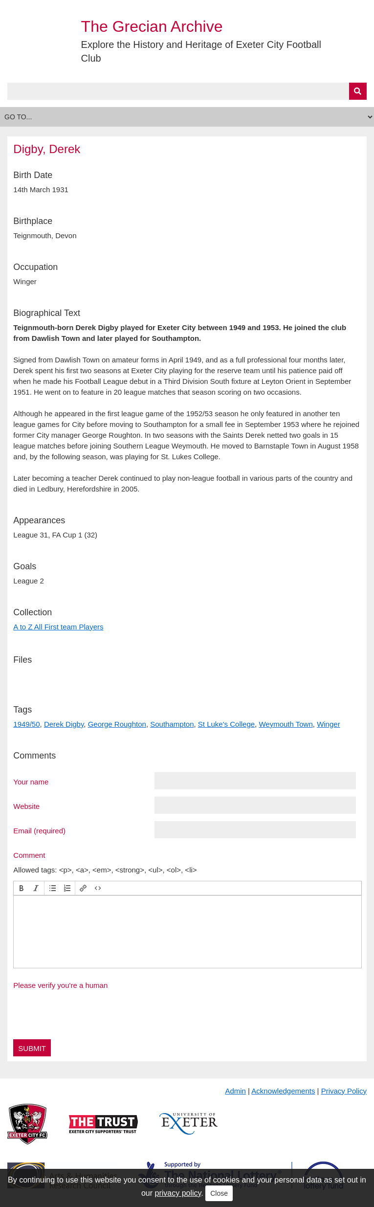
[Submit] (358, 91)
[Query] (186, 91)
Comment (29, 855)
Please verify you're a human (60, 985)
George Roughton (117, 724)
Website (26, 806)
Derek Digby (64, 724)
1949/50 (26, 724)
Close (219, 1193)
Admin (235, 1091)
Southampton (172, 724)
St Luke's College (226, 724)
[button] (21, 888)
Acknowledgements (283, 1091)
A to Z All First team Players (58, 627)
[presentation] (21, 888)
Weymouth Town (285, 724)
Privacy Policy (344, 1091)
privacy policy (178, 1193)
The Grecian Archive (152, 26)
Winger (328, 724)
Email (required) (39, 830)
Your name (30, 781)
